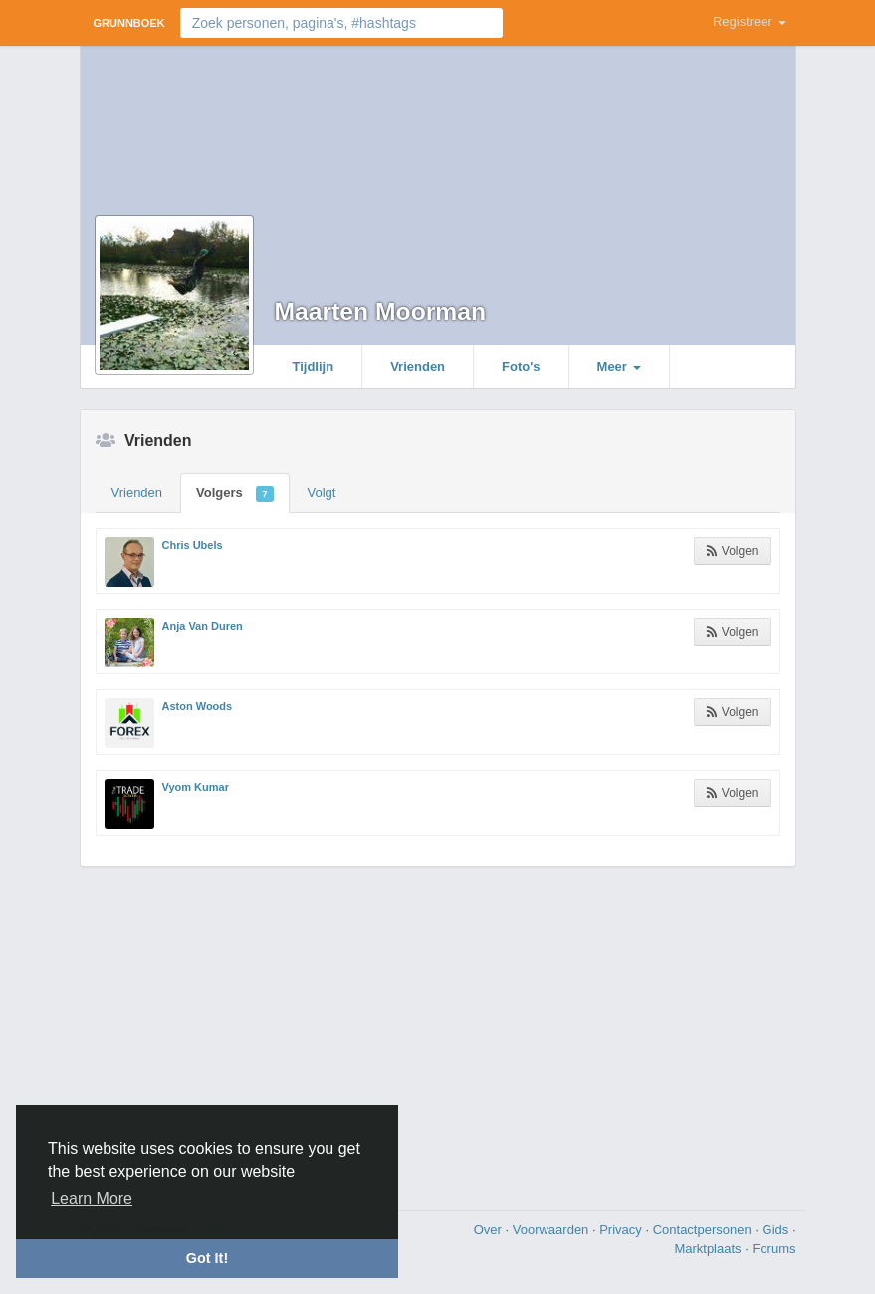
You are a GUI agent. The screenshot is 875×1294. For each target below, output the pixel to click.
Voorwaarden (552, 1229)
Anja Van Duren (202, 626)
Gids (777, 1229)
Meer (619, 366)
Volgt (322, 492)
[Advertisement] (438, 1036)
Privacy (622, 1229)
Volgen (732, 551)
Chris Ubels (192, 545)
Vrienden (417, 366)
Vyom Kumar (195, 787)
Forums (773, 1248)
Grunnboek (129, 23)
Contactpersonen (704, 1229)
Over (490, 1229)
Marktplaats (709, 1248)
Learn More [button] (91, 1198)
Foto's (521, 366)
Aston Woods (197, 706)
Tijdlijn (313, 366)
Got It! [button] (207, 1258)
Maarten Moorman (381, 311)
